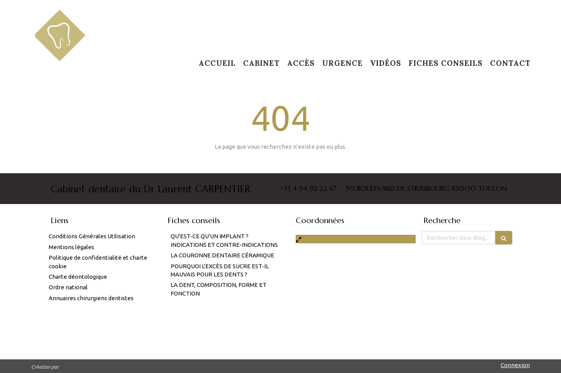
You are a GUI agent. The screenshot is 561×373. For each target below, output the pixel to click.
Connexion (515, 365)
